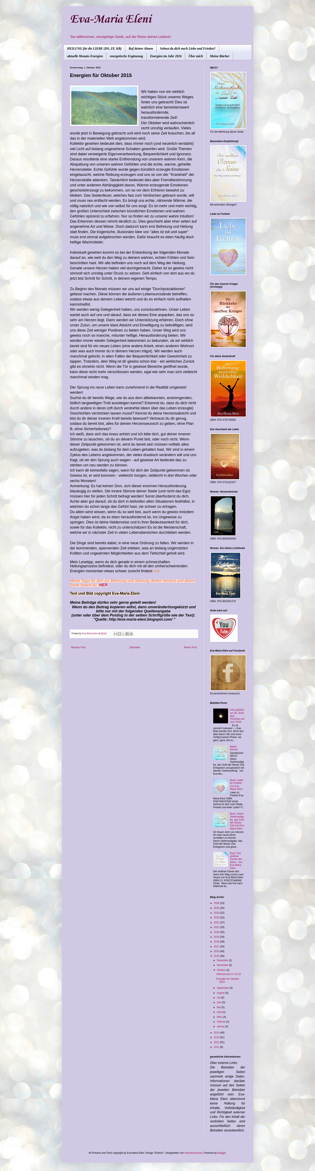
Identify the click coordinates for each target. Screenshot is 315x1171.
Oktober (221, 970)
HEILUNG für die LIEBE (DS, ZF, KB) (94, 48)
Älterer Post (190, 647)
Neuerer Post (78, 647)
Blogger (221, 1152)
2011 (217, 1047)
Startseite (134, 647)
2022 (217, 922)
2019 (217, 936)
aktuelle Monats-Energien (85, 56)
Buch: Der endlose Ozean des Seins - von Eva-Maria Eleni (236, 861)
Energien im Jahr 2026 (166, 56)
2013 (217, 1037)
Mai (219, 1007)
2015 (217, 956)
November (223, 965)
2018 (217, 941)
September (223, 988)
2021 (217, 927)
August (221, 992)
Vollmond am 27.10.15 (228, 974)
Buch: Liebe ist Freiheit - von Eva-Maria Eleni (236, 784)
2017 (217, 946)
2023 (217, 917)
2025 (217, 908)
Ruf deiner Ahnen (141, 48)
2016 (217, 951)
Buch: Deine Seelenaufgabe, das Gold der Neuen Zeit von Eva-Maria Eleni (237, 821)
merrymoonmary (193, 1152)
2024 (217, 912)
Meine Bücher (220, 56)
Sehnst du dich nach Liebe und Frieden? (187, 48)
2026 (217, 903)
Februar (221, 1021)
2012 (217, 1042)
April (219, 1012)
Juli (219, 997)
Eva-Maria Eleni (110, 19)
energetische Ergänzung (126, 56)
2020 (217, 932)
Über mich (196, 56)
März (220, 1017)
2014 (217, 1032)
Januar (221, 1026)
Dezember (223, 960)
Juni (219, 1002)
